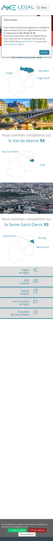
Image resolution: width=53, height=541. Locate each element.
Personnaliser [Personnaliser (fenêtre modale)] (27, 534)
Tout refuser (37, 530)
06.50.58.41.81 (29, 41)
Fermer (44, 52)
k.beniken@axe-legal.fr (14, 44)
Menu (42, 7)
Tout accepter (17, 530)
